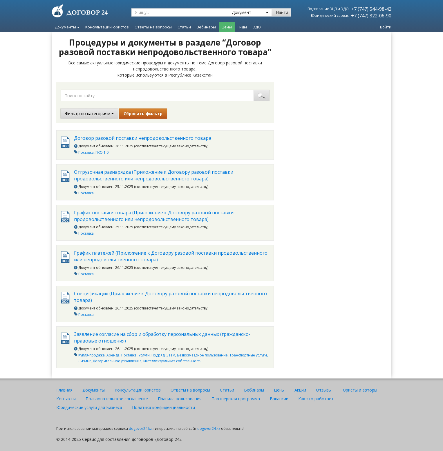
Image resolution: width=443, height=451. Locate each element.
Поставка (86, 152)
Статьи (227, 390)
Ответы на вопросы (190, 390)
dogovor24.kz (140, 428)
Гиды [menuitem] (242, 27)
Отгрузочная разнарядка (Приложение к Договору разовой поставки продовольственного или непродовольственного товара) (153, 175)
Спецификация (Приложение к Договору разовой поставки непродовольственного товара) (170, 296)
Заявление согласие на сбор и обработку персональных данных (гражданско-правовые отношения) (162, 337)
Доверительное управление (117, 360)
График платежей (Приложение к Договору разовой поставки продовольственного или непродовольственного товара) (170, 256)
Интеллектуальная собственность (172, 360)
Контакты (66, 398)
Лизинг (84, 360)
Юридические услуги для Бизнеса (89, 407)
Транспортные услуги (248, 355)
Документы (67, 27)
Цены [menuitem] (227, 27)
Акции (300, 390)
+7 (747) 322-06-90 (371, 15)
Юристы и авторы (359, 390)
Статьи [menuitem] (184, 27)
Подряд (157, 355)
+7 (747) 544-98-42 (371, 9)
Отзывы (324, 390)
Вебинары (254, 390)
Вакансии (279, 398)
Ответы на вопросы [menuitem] (153, 27)
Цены (279, 390)
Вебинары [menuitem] (206, 27)
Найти (282, 12)
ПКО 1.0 (102, 152)
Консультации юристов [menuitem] (107, 27)
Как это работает (316, 398)
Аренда (113, 355)
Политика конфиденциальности (163, 407)
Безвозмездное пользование (202, 355)
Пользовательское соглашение (117, 398)
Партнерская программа (235, 398)
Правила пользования (180, 398)
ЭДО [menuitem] (257, 27)
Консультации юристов (138, 390)
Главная (64, 390)
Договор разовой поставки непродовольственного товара (142, 138)
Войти (385, 27)
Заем (170, 355)
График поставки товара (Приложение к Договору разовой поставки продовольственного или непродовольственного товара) (154, 215)
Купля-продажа (91, 355)
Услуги (144, 355)
